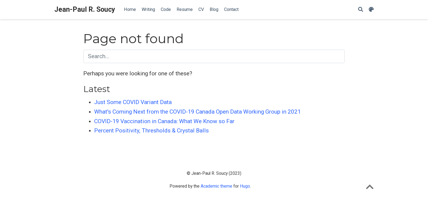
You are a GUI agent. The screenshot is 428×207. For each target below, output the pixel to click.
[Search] (360, 10)
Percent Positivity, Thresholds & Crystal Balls (151, 130)
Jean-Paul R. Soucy (84, 9)
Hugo (245, 186)
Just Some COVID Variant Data (133, 102)
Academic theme (216, 186)
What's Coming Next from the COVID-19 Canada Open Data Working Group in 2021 (197, 111)
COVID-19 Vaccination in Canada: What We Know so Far (164, 121)
